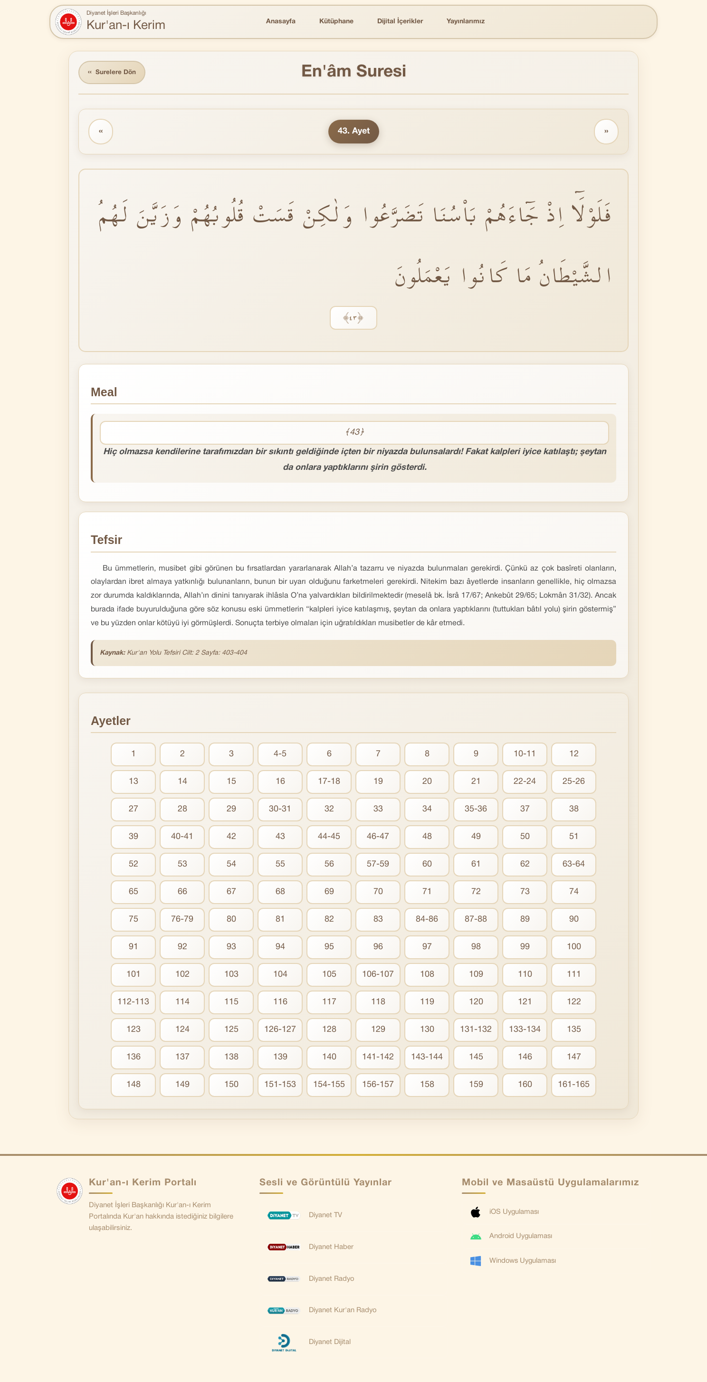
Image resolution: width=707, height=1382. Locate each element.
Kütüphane (336, 22)
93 (231, 948)
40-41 (182, 838)
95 (329, 948)
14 (182, 783)
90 (574, 920)
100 (574, 948)
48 (427, 838)
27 (133, 810)
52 (133, 865)
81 (280, 920)
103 (231, 976)
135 (574, 1031)
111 (574, 976)
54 (231, 865)
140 (329, 1058)
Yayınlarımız (466, 22)
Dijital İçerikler (400, 22)
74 (574, 893)
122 (574, 1003)
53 (182, 865)
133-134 (525, 1031)
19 (378, 783)
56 (329, 865)
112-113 (133, 1003)
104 (280, 976)
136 (133, 1058)
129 (378, 1031)
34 (427, 810)
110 (525, 976)
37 (525, 810)
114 (182, 1003)
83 (378, 920)
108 (427, 976)
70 (378, 893)
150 (231, 1086)
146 (525, 1058)
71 (427, 893)
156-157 (378, 1086)
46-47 (378, 838)
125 (231, 1031)
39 (133, 838)
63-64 (574, 865)
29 (231, 810)
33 (378, 810)
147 (574, 1058)
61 (476, 865)
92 (182, 948)
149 (182, 1086)
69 (329, 893)
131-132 (476, 1031)
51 (574, 838)
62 (525, 865)
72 (476, 893)
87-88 (476, 920)
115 (231, 1003)
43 (280, 838)
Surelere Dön (113, 72)
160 (525, 1086)
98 (476, 948)
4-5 (280, 755)
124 (182, 1031)
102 (182, 976)
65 (133, 893)
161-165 (574, 1086)
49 (476, 838)
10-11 (525, 755)
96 (378, 948)
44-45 (329, 838)
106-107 (378, 976)
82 (329, 920)
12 (574, 755)
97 (427, 948)
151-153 (280, 1086)
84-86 (427, 920)
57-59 (378, 865)
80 (231, 920)
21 (476, 783)
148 (133, 1086)
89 (525, 920)
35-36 (476, 810)
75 (133, 920)
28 (182, 810)
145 (476, 1058)
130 (427, 1031)
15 (231, 783)
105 (329, 976)
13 (133, 783)
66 (182, 893)
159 (476, 1086)
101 (133, 976)
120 (476, 1003)
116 (280, 1003)
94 (280, 948)
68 (280, 893)
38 (574, 810)
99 (525, 948)
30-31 (280, 810)
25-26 (574, 783)
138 (231, 1058)
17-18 (329, 783)
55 (280, 865)
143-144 (427, 1058)
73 (525, 893)
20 (427, 783)
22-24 (525, 783)
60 (427, 865)
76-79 (182, 920)
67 (231, 893)
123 (133, 1031)
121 (525, 1003)
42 (231, 838)
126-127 (280, 1031)
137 (182, 1058)
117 (329, 1003)
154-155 (329, 1086)
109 (476, 976)
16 (280, 783)
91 (133, 948)
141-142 (378, 1058)
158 (427, 1086)
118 (378, 1003)
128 (329, 1031)
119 (427, 1003)
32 (329, 810)
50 (525, 838)
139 (280, 1058)
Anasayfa (281, 22)
